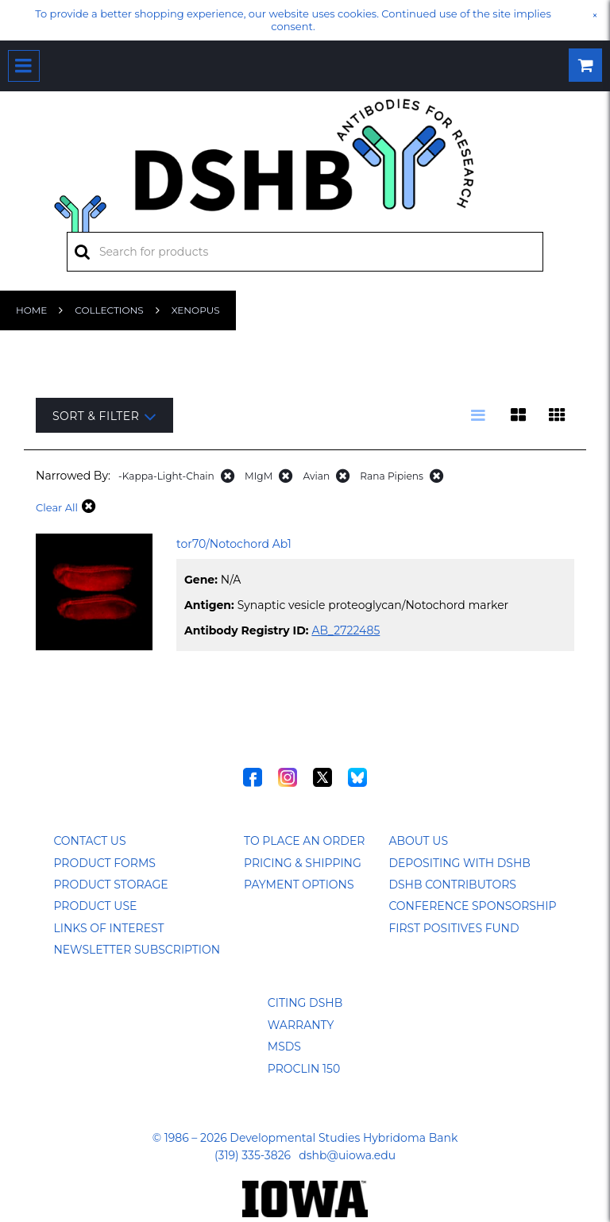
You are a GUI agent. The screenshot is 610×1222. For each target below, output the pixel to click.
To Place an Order (304, 841)
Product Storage (110, 884)
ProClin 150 (304, 1069)
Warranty (301, 1025)
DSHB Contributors (452, 884)
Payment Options (299, 884)
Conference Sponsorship (472, 906)
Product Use (95, 906)
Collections (109, 310)
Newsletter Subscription (136, 950)
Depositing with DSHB (459, 863)
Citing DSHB (305, 1003)
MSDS (284, 1046)
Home (31, 310)
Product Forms (104, 863)
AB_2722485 (345, 630)
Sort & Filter (104, 416)
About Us (418, 841)
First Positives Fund (453, 928)
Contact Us (89, 841)
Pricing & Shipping (302, 863)
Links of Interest (108, 928)
